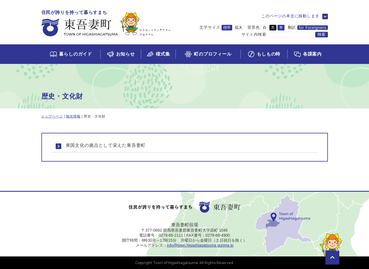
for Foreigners (312, 27)
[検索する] (321, 34)
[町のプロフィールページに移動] (207, 54)
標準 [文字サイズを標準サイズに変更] (227, 27)
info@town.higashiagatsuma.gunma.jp (200, 245)
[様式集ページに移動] (158, 54)
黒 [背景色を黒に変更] (273, 27)
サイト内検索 (253, 34)
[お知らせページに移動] (120, 54)
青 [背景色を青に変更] (281, 27)
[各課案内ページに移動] (307, 54)
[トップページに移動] (106, 23)
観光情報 (73, 116)
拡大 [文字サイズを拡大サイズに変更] (238, 27)
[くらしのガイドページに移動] (70, 54)
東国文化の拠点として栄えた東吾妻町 (106, 145)
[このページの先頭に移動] (332, 249)
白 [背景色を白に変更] (265, 27)
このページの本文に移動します (290, 16)
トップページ (52, 116)
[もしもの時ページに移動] (263, 54)
